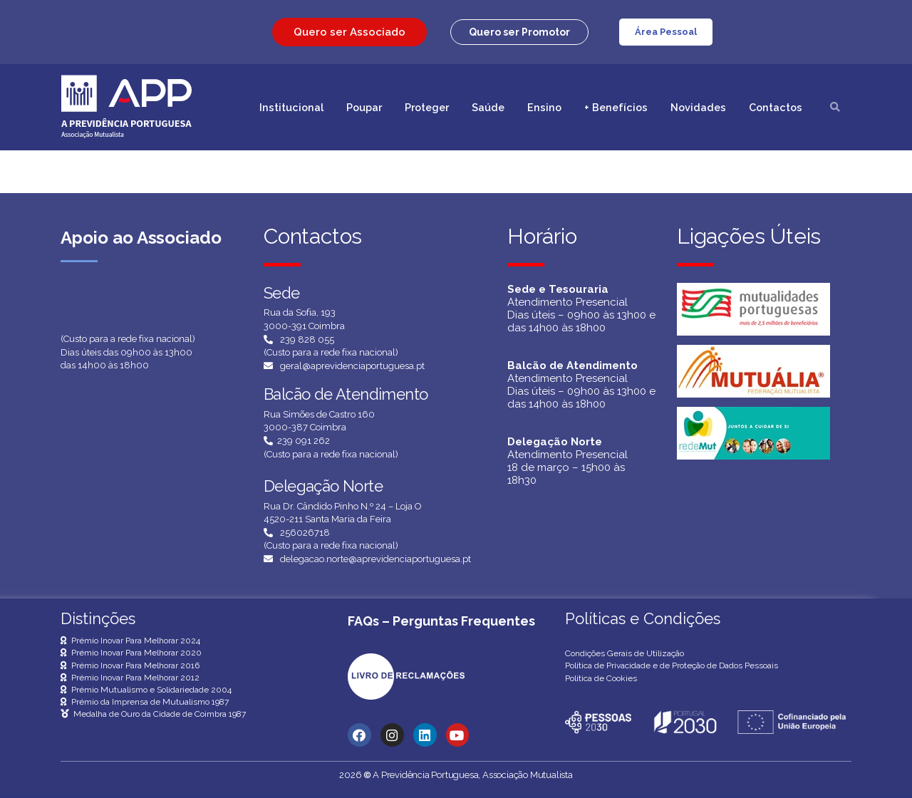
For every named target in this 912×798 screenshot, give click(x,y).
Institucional (291, 107)
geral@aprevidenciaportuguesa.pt (352, 366)
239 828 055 (307, 339)
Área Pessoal (666, 31)
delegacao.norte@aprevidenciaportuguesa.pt (375, 559)
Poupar (364, 107)
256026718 (305, 532)
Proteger (427, 107)
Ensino (544, 107)
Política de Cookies (601, 678)
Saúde (488, 107)
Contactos (775, 107)
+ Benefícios (616, 107)
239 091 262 (303, 440)
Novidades (698, 107)
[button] (519, 32)
